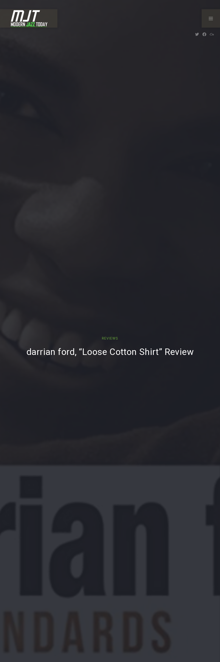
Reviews (110, 338)
